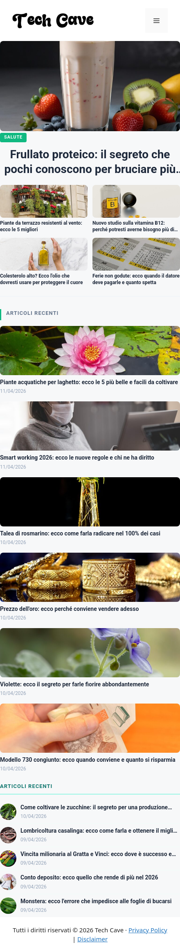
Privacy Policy (147, 930)
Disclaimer (92, 939)
